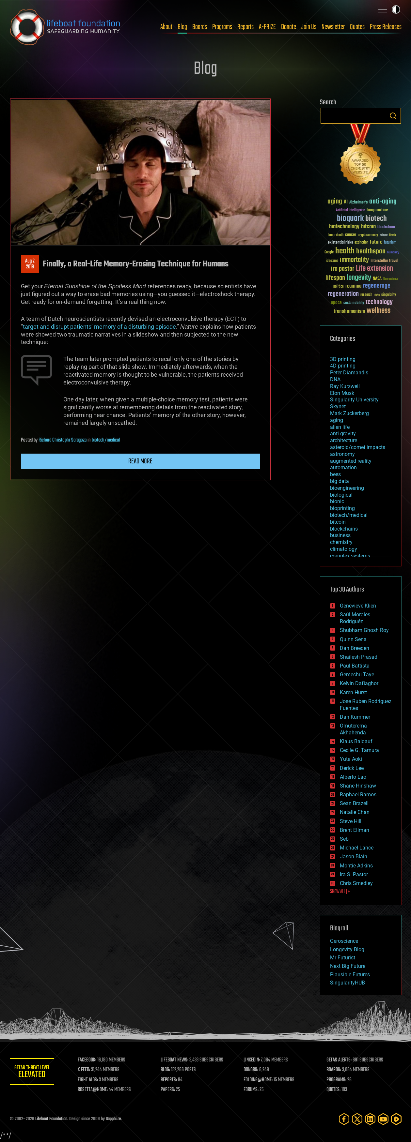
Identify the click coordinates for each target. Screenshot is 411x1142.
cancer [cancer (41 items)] (350, 235)
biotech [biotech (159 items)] (376, 218)
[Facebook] (344, 1119)
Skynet (338, 406)
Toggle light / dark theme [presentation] (396, 9)
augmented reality (350, 461)
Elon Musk (342, 393)
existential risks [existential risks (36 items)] (340, 242)
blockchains (344, 529)
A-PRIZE (267, 27)
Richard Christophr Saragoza (63, 440)
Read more (140, 461)
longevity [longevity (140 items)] (359, 278)
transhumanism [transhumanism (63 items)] (349, 311)
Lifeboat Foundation (51, 1119)
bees (335, 474)
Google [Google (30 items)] (329, 252)
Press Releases (386, 27)
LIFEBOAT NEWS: (175, 1060)
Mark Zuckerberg (349, 413)
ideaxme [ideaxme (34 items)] (332, 261)
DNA (335, 379)
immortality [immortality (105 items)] (354, 260)
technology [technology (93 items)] (379, 302)
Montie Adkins (356, 866)
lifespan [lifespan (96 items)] (335, 278)
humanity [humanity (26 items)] (393, 253)
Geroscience (344, 941)
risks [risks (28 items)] (377, 295)
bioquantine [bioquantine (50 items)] (377, 210)
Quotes (357, 27)
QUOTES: (334, 1090)
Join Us (308, 27)
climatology (343, 549)
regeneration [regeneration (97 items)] (343, 294)
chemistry (341, 542)
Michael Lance (356, 848)
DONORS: (251, 1070)
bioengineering (347, 488)
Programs (222, 27)
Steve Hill (350, 821)
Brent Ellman (354, 830)
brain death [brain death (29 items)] (335, 235)
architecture (343, 440)
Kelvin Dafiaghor (359, 683)
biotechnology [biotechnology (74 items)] (344, 226)
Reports (245, 27)
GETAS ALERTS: (339, 1060)
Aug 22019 (30, 264)
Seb (344, 839)
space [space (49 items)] (336, 302)
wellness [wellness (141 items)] (378, 311)
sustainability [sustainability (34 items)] (353, 303)
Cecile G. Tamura (359, 750)
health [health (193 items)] (345, 251)
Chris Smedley (356, 883)
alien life (340, 427)
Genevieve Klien (358, 606)
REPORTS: (170, 1080)
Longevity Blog (347, 949)
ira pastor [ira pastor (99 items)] (342, 269)
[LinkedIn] (370, 1119)
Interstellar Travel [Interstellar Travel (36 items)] (384, 261)
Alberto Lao (353, 777)
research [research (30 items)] (366, 295)
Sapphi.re (113, 1119)
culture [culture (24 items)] (383, 235)
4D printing (343, 366)
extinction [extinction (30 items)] (361, 243)
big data (339, 481)
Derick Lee (352, 768)
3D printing (343, 359)
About (166, 27)
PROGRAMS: (337, 1080)
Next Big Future (347, 966)
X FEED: (85, 1070)
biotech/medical (106, 440)
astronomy (342, 454)
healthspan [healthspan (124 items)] (371, 252)
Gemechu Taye (357, 674)
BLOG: (166, 1070)
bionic (337, 501)
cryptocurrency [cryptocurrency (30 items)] (368, 235)
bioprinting (342, 508)
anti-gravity (343, 433)
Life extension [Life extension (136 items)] (374, 268)
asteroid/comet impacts (357, 447)
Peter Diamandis (349, 372)
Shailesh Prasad (358, 657)
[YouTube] (383, 1119)
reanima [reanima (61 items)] (353, 286)
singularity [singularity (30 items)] (388, 295)
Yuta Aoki (351, 759)
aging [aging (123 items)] (334, 202)
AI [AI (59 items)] (346, 202)
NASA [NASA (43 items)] (377, 278)
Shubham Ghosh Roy (364, 630)
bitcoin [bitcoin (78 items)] (368, 226)
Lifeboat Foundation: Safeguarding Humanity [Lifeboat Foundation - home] (65, 27)
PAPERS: (169, 1090)
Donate (288, 27)
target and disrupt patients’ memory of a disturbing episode (99, 326)
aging (336, 420)
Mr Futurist (342, 957)
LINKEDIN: (252, 1060)
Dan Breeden (354, 648)
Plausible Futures (350, 974)
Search (393, 116)
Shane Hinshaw (358, 786)
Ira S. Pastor (354, 874)
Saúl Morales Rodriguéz (355, 617)
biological (341, 495)
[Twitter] (357, 1119)
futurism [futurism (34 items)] (390, 243)
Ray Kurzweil (345, 386)
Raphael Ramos (358, 794)
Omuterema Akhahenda (353, 729)
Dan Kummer (355, 717)
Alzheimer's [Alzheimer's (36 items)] (358, 202)
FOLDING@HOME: (258, 1080)
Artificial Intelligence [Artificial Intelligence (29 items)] (350, 210)
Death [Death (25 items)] (392, 235)
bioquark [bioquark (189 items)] (350, 218)
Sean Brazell (354, 803)
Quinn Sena (353, 639)
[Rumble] (396, 1119)
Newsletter (333, 27)
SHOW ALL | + (340, 892)
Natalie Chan (355, 812)
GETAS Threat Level (32, 1073)
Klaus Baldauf (356, 741)
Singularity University (354, 400)
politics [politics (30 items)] (338, 287)
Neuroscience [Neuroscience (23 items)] (390, 279)
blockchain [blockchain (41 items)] (386, 227)
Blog (182, 27)
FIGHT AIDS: (89, 1080)
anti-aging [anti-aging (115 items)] (383, 202)
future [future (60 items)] (376, 242)
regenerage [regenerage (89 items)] (376, 286)
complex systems (350, 556)
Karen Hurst (353, 692)
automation (343, 467)
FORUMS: (251, 1090)
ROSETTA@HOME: (94, 1090)
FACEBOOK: (88, 1060)
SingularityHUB (347, 983)
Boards (199, 27)
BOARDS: (334, 1070)
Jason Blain (353, 856)
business (340, 535)
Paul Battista (355, 666)
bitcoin (338, 522)
